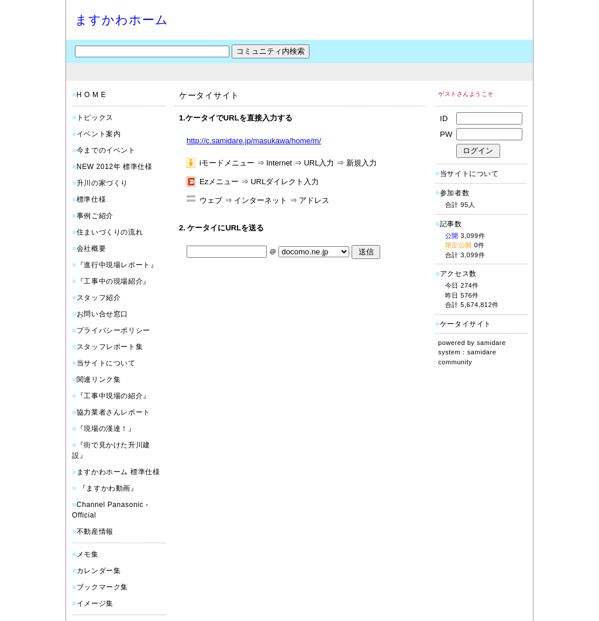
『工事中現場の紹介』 (113, 396)
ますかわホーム (121, 19)
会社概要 (91, 248)
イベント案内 (99, 134)
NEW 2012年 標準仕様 (115, 167)
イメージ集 (95, 603)
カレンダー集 (99, 571)
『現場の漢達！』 (106, 429)
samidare (491, 342)
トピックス (95, 117)
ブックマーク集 (102, 587)
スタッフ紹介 (99, 298)
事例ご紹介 (95, 216)
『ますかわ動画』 (107, 488)
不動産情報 (95, 531)
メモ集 (88, 554)
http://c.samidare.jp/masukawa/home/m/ (254, 140)
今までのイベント (106, 150)
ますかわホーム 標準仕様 (118, 472)
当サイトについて (106, 363)
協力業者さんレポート (113, 412)
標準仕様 (91, 199)
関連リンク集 (99, 379)
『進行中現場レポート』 (117, 265)
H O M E (91, 95)
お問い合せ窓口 (102, 314)
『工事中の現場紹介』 (113, 281)
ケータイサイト (465, 324)
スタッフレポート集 (110, 347)
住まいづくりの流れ (110, 232)
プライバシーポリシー (113, 330)
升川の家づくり (102, 183)
